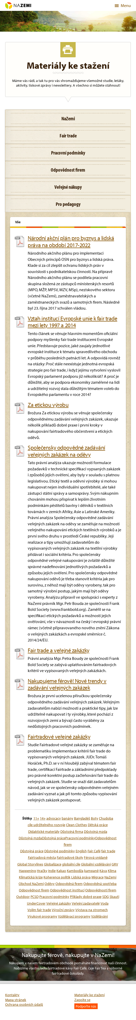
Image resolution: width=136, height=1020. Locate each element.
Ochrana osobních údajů (24, 1004)
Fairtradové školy (70, 857)
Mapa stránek (15, 999)
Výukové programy (42, 916)
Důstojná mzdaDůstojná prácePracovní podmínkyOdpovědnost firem (68, 841)
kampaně (91, 870)
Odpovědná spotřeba (100, 883)
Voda (105, 903)
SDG (105, 896)
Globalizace (52, 864)
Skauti (114, 896)
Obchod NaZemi (31, 883)
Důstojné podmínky (59, 851)
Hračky (42, 870)
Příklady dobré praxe (86, 896)
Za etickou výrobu (48, 404)
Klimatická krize (31, 877)
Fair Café (94, 851)
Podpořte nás (86, 1006)
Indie (52, 870)
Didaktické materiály (44, 831)
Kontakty (12, 995)
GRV (115, 864)
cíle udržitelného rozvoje (46, 824)
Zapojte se (82, 999)
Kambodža (75, 870)
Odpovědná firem (69, 883)
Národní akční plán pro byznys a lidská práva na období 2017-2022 (71, 241)
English (81, 851)
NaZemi (110, 877)
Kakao (61, 870)
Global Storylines (30, 864)
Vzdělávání (99, 916)
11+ (36, 818)
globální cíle (71, 864)
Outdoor (23, 896)
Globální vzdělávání (96, 864)
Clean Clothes (76, 824)
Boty (94, 818)
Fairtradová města (42, 857)
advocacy (53, 818)
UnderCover (36, 903)
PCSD (35, 896)
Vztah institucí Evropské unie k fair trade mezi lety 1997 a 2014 (72, 322)
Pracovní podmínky (54, 896)
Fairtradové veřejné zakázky (59, 736)
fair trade (108, 851)
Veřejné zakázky (58, 903)
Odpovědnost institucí (67, 890)
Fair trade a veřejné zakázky (58, 650)
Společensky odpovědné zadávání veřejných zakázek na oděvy (66, 451)
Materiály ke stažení (89, 995)
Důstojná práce (32, 851)
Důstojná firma (71, 831)
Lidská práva (81, 877)
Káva (103, 870)
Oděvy (50, 883)
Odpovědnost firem (34, 890)
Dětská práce (98, 824)
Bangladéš (82, 818)
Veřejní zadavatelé (86, 903)
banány (67, 818)
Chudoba (106, 818)
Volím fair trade (39, 909)
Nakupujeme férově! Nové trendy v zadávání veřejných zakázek (67, 684)
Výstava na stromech (91, 909)
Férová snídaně (96, 857)
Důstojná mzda (95, 831)
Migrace (97, 877)
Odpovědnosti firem (100, 890)
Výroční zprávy (63, 909)
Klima (112, 870)
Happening (27, 870)
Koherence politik (57, 877)
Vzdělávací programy (74, 916)
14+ (43, 818)
